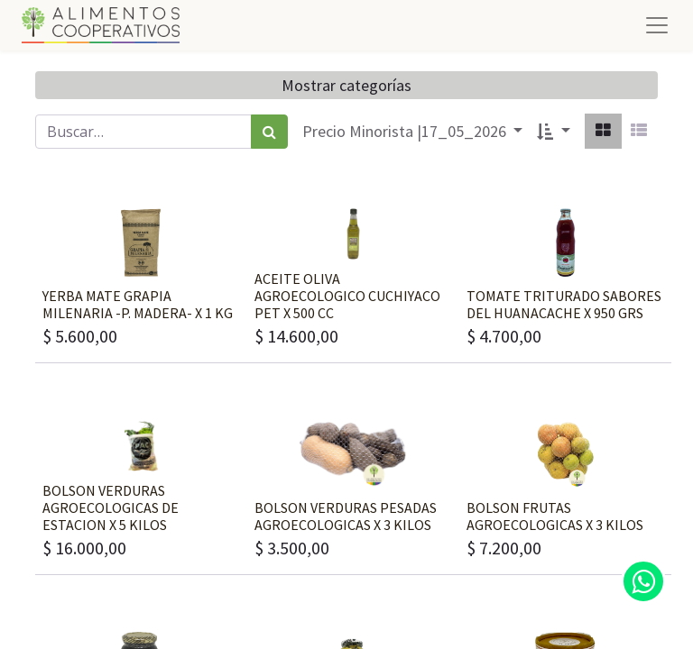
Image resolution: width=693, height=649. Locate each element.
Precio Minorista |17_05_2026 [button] (406, 131)
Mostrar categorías (346, 85)
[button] (553, 131)
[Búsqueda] (269, 131)
